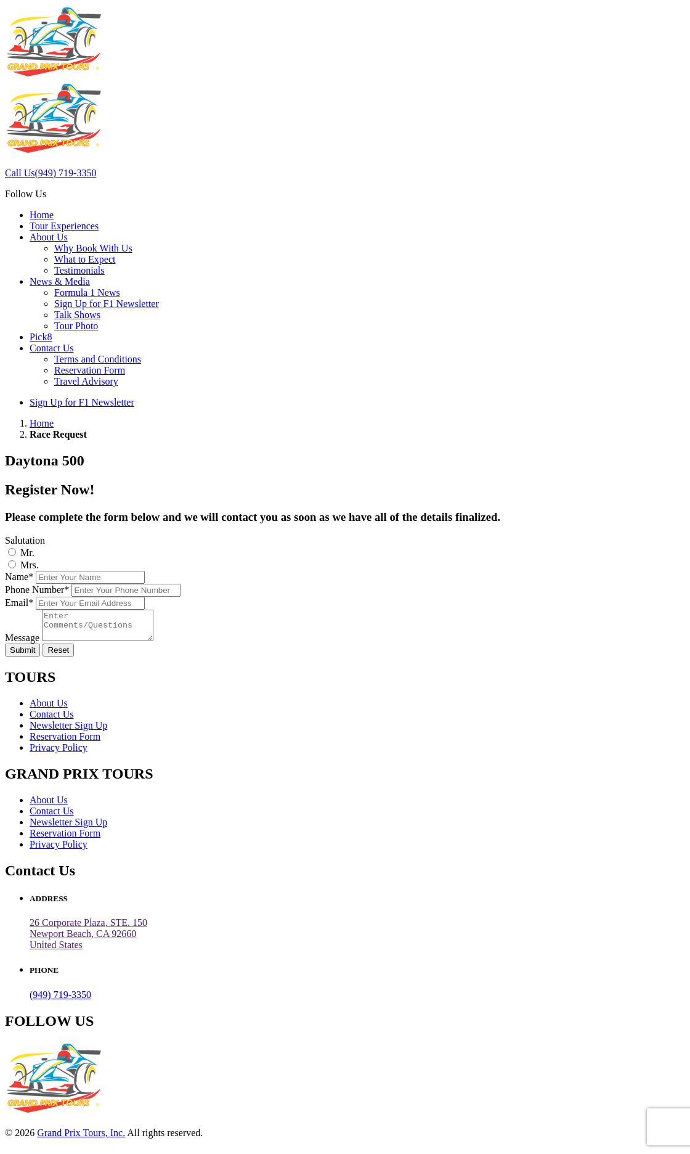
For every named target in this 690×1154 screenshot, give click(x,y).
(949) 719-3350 (60, 1000)
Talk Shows (77, 314)
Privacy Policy (58, 753)
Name (19, 576)
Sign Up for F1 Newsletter (106, 303)
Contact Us (52, 348)
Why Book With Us (93, 248)
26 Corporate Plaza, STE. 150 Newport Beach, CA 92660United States (88, 939)
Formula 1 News (87, 292)
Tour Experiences (64, 226)
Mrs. (29, 565)
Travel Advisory (86, 381)
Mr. (27, 552)
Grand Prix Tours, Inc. (81, 1138)
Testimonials (79, 270)
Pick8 (41, 337)
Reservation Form (89, 370)
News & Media (60, 281)
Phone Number (37, 589)
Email (19, 602)
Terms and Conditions (97, 359)
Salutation (25, 540)
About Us (49, 237)
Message (22, 643)
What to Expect (85, 259)
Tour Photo (76, 326)
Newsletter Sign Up (68, 731)
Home (42, 215)
